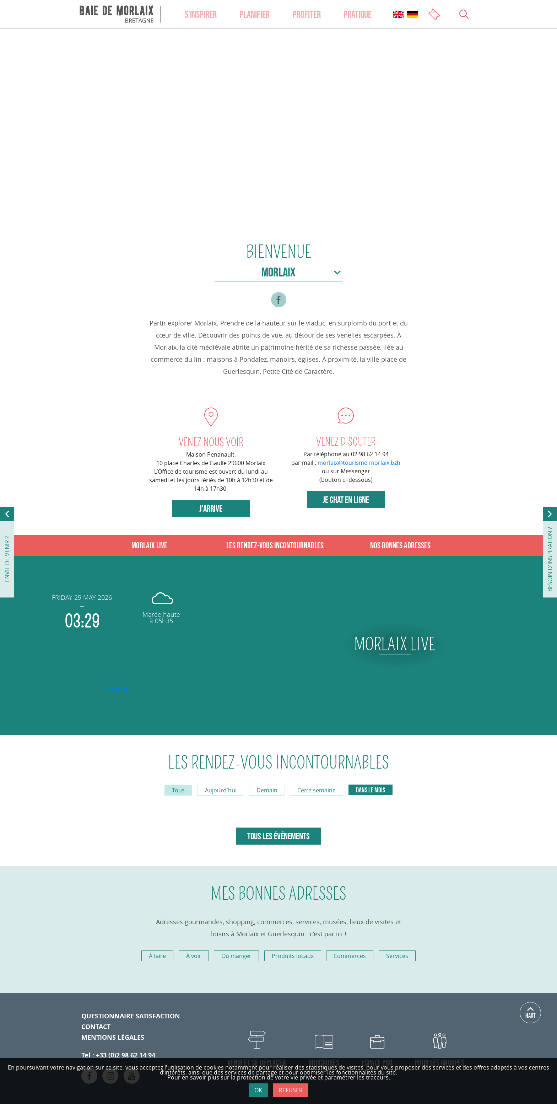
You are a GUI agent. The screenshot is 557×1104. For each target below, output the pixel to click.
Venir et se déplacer (256, 1062)
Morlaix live (149, 545)
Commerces (350, 956)
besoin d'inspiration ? (550, 559)
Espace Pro (377, 1062)
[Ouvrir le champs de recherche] (463, 14)
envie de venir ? (7, 559)
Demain (266, 790)
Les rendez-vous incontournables (275, 545)
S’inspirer (201, 14)
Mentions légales (112, 1037)
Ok (258, 1090)
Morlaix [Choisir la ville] (278, 272)
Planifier (254, 14)
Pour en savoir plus (193, 1077)
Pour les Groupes (439, 1062)
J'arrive (210, 508)
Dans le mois (370, 790)
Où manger (236, 956)
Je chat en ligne (346, 499)
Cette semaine (316, 790)
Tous (178, 790)
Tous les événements (278, 836)
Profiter (307, 14)
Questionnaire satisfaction (130, 1016)
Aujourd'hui (221, 790)
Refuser (291, 1090)
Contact (95, 1026)
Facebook (116, 689)
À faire (157, 956)
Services (397, 956)
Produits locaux (293, 956)
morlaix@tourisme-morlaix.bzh (359, 463)
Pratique (358, 14)
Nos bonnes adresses (400, 545)
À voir (193, 956)
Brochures (323, 1062)
